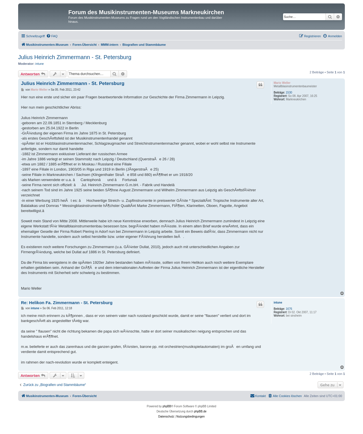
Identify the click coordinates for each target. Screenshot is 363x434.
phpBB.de (200, 411)
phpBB (166, 406)
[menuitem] (52, 36)
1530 (289, 92)
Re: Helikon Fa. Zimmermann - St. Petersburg (67, 302)
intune (39, 63)
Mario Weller (282, 82)
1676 (289, 308)
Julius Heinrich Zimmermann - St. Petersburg (74, 57)
